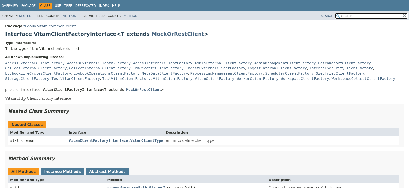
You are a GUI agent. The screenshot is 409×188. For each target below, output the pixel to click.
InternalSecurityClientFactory (341, 68)
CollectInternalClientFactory (100, 68)
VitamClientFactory (173, 79)
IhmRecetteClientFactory (158, 68)
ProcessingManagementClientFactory (226, 73)
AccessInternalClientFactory (163, 63)
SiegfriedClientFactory (340, 73)
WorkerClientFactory (257, 79)
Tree (68, 6)
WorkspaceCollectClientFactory (363, 79)
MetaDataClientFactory (165, 73)
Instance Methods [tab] (62, 171)
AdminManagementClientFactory (285, 63)
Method (69, 16)
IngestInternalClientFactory (277, 68)
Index (104, 6)
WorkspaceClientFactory (305, 79)
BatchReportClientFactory (344, 63)
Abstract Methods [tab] (107, 171)
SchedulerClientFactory (289, 73)
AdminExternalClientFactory (223, 63)
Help (116, 6)
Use (58, 6)
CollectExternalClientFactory (36, 68)
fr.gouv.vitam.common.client (49, 26)
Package (28, 6)
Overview (10, 6)
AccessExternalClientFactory (35, 63)
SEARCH (327, 16)
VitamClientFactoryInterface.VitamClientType (116, 140)
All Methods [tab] (23, 171)
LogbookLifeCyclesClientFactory (38, 73)
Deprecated (85, 6)
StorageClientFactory (27, 79)
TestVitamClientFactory (75, 79)
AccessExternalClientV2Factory (98, 63)
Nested (25, 16)
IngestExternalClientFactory (215, 68)
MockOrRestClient (178, 34)
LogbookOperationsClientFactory (107, 73)
